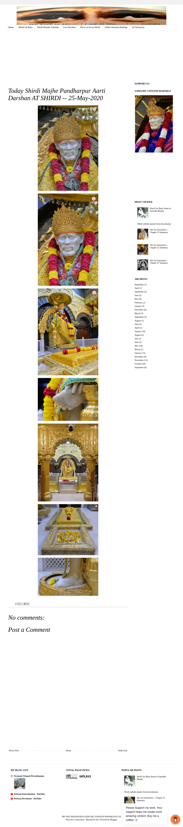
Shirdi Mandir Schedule (48, 27)
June (137, 295)
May (137, 299)
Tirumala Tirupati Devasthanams (29, 776)
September (139, 284)
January (138, 306)
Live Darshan (69, 27)
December (139, 310)
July (136, 339)
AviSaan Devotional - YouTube (27, 798)
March (137, 313)
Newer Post (14, 750)
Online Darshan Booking (116, 27)
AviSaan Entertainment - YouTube (29, 794)
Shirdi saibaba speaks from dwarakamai (154, 224)
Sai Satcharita (138, 27)
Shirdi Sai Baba (25, 27)
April (137, 288)
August (138, 321)
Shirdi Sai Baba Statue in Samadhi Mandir (160, 209)
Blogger (113, 820)
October (138, 364)
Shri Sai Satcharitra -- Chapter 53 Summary (159, 231)
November (139, 360)
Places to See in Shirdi (90, 27)
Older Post (122, 750)
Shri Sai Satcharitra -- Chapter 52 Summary (159, 246)
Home (11, 27)
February (138, 303)
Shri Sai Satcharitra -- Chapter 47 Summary (159, 261)
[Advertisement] (91, 56)
